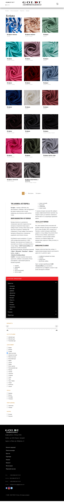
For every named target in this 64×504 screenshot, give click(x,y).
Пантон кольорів (10, 453)
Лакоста (12, 303)
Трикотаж (22, 10)
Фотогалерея (9, 468)
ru (7, 4)
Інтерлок (12, 289)
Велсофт (12, 291)
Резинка (12, 307)
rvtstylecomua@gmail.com (17, 487)
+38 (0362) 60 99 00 (15, 478)
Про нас (8, 456)
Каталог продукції (14, 10)
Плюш (11, 305)
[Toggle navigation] (57, 4)
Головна (7, 10)
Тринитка (12, 309)
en (8, 4)
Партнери (8, 459)
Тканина (10, 315)
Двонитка (12, 296)
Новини (8, 462)
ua (6, 4)
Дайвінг (12, 293)
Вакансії (8, 465)
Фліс (11, 312)
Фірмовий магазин (11, 471)
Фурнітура (11, 318)
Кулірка (12, 300)
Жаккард (12, 298)
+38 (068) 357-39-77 (9, 2)
